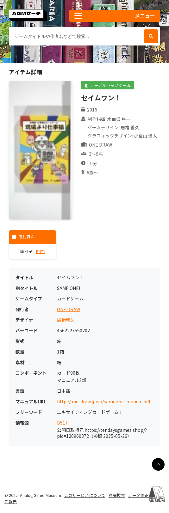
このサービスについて (84, 495)
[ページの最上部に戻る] (158, 464)
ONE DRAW (68, 309)
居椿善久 (66, 320)
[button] (114, 16)
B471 (40, 251)
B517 (62, 423)
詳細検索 (117, 495)
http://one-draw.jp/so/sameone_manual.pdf (103, 402)
